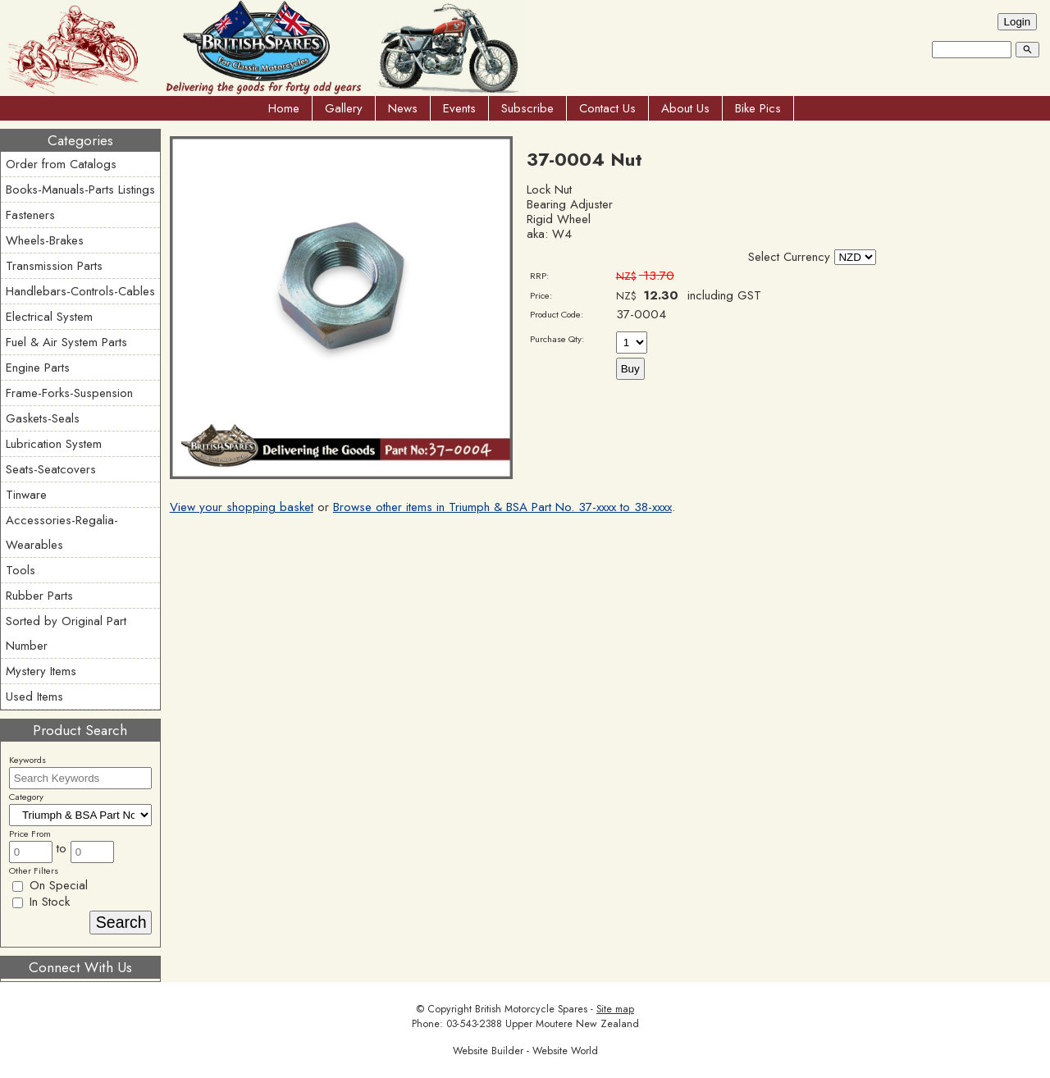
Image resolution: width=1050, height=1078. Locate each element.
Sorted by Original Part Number (66, 633)
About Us (685, 108)
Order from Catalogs (61, 164)
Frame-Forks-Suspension (69, 393)
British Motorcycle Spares (531, 1009)
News (403, 108)
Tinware (26, 495)
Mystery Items (41, 671)
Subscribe (527, 108)
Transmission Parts (54, 266)
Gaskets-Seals (43, 418)
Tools (20, 570)
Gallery (344, 108)
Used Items (34, 696)
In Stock (41, 902)
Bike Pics (758, 108)
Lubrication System (54, 444)
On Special (50, 885)
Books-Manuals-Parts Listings (80, 189)
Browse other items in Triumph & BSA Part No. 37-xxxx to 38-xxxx (502, 507)
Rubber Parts (39, 596)
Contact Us (607, 108)
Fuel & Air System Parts (66, 342)
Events (459, 108)
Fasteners (30, 215)
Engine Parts (38, 368)
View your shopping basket (241, 507)
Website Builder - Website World (525, 1051)
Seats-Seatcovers (51, 469)
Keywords (27, 759)
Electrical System (49, 317)
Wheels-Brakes (45, 240)
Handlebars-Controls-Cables (80, 291)
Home (283, 108)
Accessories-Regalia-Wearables (62, 532)
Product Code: (556, 314)
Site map (615, 1009)
